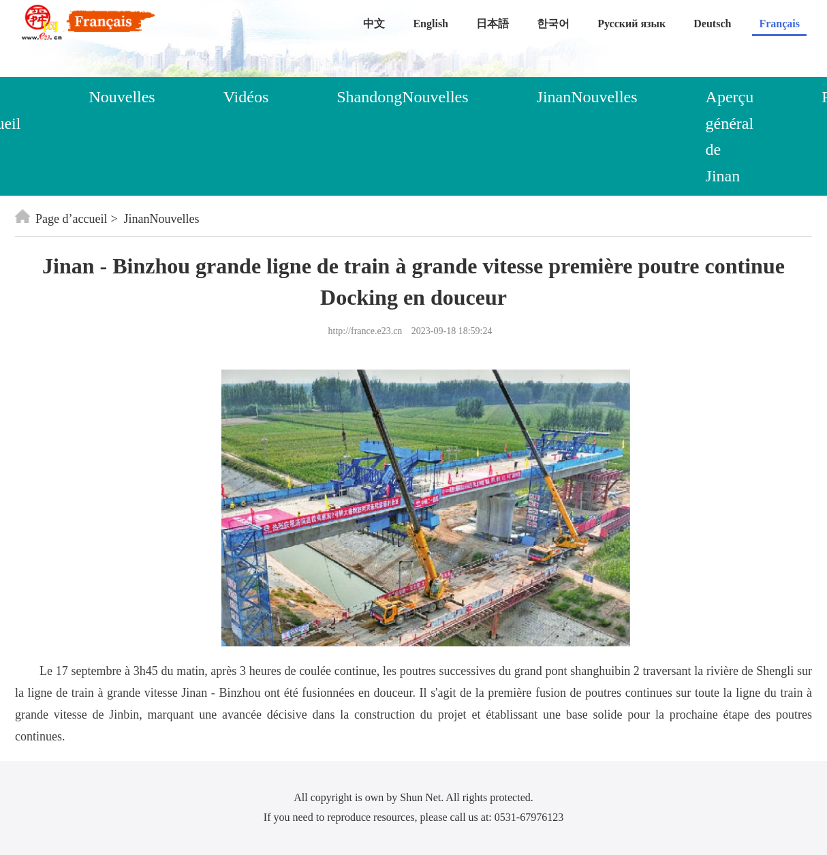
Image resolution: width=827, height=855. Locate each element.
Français (779, 23)
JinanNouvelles (587, 97)
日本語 (492, 23)
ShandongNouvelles (402, 97)
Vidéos (246, 97)
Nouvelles (122, 97)
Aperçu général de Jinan (730, 136)
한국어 (553, 23)
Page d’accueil (61, 219)
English (430, 23)
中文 (374, 23)
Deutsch (712, 23)
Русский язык (631, 23)
